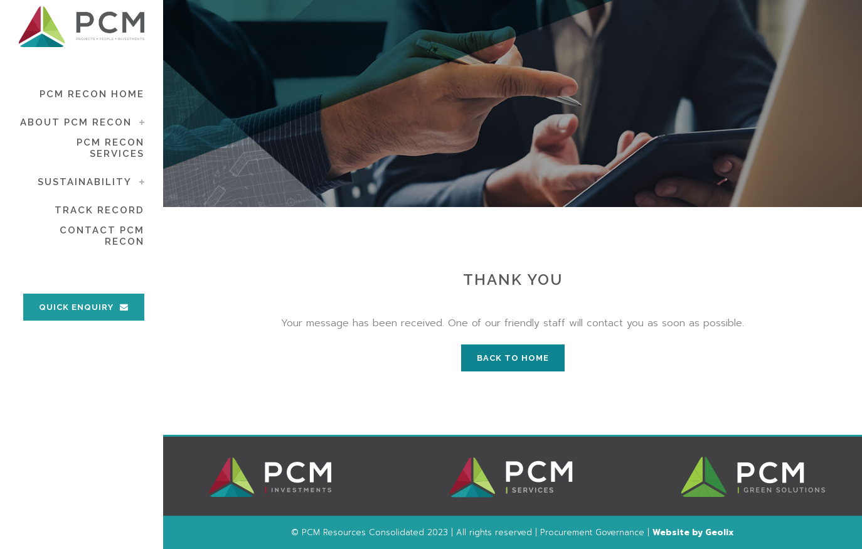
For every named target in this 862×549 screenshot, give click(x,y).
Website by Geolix (693, 532)
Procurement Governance (592, 532)
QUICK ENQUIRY (84, 307)
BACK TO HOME (513, 358)
